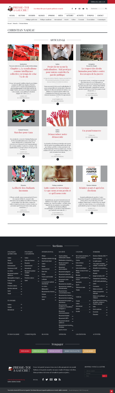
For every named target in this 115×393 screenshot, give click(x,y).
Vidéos (60, 15)
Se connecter (63, 390)
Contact (100, 15)
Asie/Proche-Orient (47, 261)
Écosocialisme (91, 19)
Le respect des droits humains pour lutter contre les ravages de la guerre (92, 71)
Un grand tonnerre (91, 130)
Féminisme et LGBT (12, 268)
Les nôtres (10, 271)
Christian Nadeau (24, 98)
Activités (80, 15)
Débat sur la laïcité (97, 289)
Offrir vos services (39, 351)
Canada (10, 307)
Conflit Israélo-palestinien (99, 281)
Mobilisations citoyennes (65, 260)
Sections (21, 15)
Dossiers (32, 15)
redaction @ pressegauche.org (16, 380)
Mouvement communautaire (66, 277)
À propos (90, 15)
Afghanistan (96, 270)
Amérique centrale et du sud (49, 258)
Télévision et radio (80, 287)
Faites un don (25, 351)
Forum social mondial (47, 276)
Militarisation (45, 289)
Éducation (23, 185)
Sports (77, 284)
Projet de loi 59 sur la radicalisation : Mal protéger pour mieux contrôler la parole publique (57, 70)
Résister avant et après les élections (91, 189)
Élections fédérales (92, 185)
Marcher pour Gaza (23, 132)
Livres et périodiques (81, 268)
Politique (10, 283)
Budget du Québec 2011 (99, 276)
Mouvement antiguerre (64, 271)
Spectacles (79, 282)
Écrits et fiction (79, 263)
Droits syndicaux (97, 309)
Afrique (44, 256)
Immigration (92, 64)
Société (67, 19)
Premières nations (12, 285)
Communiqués (101, 19)
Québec (57, 64)
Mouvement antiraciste (65, 274)
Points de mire (11, 280)
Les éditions (81, 334)
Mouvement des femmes (48, 291)
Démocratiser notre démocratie (57, 135)
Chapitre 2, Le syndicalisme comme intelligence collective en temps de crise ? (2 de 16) (23, 72)
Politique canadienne (46, 19)
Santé (9, 291)
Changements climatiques (99, 278)
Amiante (95, 273)
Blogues (42, 15)
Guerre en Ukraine (97, 258)
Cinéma (78, 260)
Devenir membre (88, 351)
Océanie (44, 294)
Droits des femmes (29, 260)
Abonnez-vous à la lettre (72, 351)
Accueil (12, 15)
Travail (9, 293)
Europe (43, 274)
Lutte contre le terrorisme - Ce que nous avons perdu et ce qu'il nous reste (57, 190)
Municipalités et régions (14, 278)
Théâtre (78, 290)
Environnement (11, 265)
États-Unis (44, 271)
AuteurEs (69, 15)
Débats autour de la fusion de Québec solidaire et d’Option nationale (99, 302)
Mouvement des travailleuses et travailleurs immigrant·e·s (65, 306)
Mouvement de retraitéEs (65, 284)
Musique (78, 275)
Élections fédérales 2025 (99, 256)
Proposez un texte (54, 351)
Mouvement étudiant (64, 315)
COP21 (94, 284)
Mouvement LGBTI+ (64, 318)
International (58, 19)
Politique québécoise (31, 19)
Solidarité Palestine (23, 130)
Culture (73, 19)
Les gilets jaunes (97, 261)
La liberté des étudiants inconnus (23, 189)
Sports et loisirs (63, 329)
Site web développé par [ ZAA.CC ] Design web (78, 390)
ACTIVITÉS (96, 334)
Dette (94, 306)
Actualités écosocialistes (99, 268)
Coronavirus (96, 286)
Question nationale (12, 288)
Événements (79, 265)
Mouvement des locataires (65, 298)
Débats (9, 260)
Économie (81, 19)
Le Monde (44, 279)
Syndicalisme (23, 64)
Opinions (51, 15)
